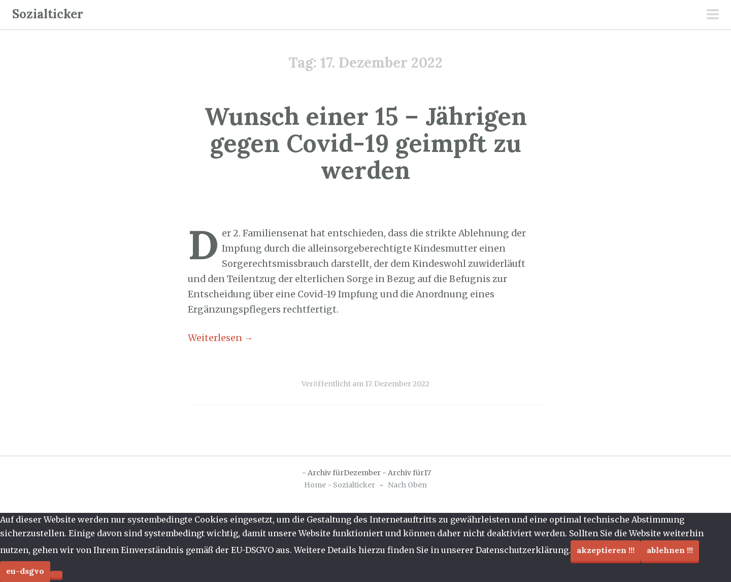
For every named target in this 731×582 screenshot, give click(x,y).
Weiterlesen (220, 338)
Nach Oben (407, 484)
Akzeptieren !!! (606, 550)
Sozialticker (47, 14)
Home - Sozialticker (339, 484)
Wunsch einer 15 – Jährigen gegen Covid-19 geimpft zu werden (366, 143)
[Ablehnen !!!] (56, 574)
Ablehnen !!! (670, 550)
